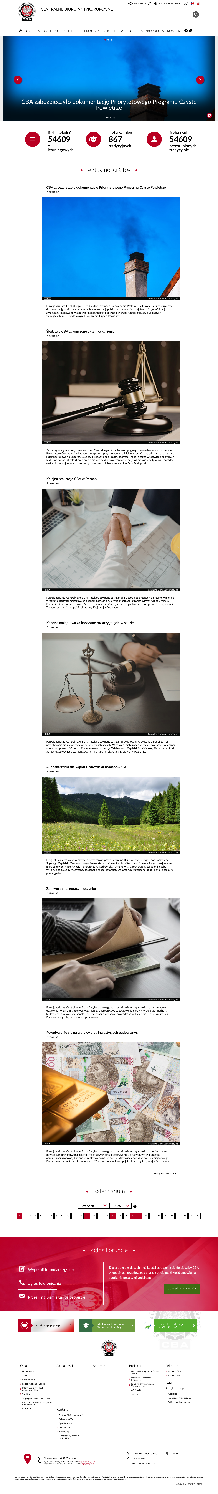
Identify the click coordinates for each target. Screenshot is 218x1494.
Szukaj (134, 1206)
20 (132, 1215)
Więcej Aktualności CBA (165, 1174)
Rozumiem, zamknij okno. (189, 1484)
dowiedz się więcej (181, 1288)
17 (112, 1215)
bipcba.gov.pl (88, 1464)
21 (138, 1215)
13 (86, 1215)
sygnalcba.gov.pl (87, 1462)
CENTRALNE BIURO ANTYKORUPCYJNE (65, 6)
